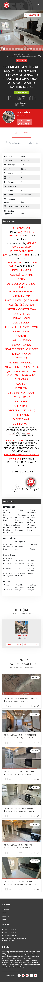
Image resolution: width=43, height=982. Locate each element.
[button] (39, 56)
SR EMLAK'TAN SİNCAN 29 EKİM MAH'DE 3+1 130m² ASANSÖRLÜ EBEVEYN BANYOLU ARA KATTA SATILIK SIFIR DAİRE (21, 845)
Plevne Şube (22, 115)
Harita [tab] (33, 142)
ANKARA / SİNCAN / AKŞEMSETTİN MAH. (21, 56)
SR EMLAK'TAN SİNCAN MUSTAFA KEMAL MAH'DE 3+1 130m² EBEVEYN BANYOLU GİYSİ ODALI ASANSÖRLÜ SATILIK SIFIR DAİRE (20, 881)
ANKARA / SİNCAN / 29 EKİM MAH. (17, 848)
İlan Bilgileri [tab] (21, 132)
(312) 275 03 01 (24, 120)
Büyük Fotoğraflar (14, 142)
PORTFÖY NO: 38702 (21, 54)
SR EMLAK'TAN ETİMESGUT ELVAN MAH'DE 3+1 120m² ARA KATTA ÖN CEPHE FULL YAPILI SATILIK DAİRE (19, 771)
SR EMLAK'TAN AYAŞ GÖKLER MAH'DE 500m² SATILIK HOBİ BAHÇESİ (20, 698)
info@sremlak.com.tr (10, 935)
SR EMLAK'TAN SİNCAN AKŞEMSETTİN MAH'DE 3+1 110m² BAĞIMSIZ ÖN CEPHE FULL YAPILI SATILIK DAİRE (20, 735)
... (25, 967)
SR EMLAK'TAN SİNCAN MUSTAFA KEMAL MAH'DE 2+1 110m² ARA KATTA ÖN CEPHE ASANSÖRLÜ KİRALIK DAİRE (21, 808)
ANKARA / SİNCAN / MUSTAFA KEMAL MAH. (20, 811)
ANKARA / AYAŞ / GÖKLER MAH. (16, 701)
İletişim (4, 919)
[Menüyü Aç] (38, 5)
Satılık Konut (21, 61)
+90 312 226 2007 (9, 929)
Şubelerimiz (5, 916)
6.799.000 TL (21, 92)
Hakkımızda (5, 910)
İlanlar (4, 913)
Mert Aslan (23, 112)
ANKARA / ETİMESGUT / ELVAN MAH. (18, 774)
